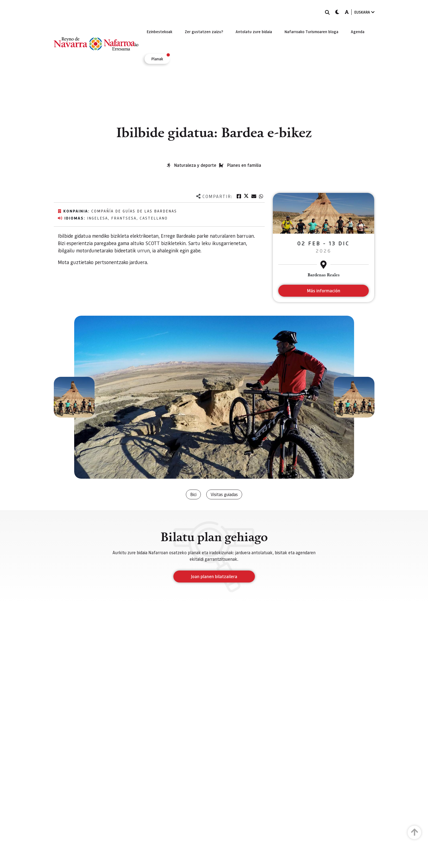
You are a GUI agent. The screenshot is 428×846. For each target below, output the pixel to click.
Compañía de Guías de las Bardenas (134, 210)
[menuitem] (159, 31)
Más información (323, 290)
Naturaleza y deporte (195, 165)
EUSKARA (364, 12)
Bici (193, 494)
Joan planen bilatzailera (214, 576)
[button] (74, 397)
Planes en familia (244, 165)
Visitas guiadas (224, 494)
